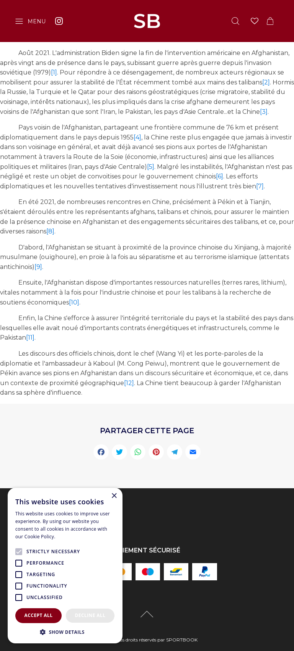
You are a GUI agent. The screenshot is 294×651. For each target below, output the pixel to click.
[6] (219, 176)
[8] (50, 231)
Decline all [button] (90, 615)
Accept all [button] (38, 615)
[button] (65, 632)
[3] (264, 111)
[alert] (65, 565)
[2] (266, 82)
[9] (38, 266)
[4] (137, 137)
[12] (129, 383)
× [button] (114, 496)
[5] (150, 166)
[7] (260, 186)
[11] (30, 337)
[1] (54, 72)
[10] (74, 302)
